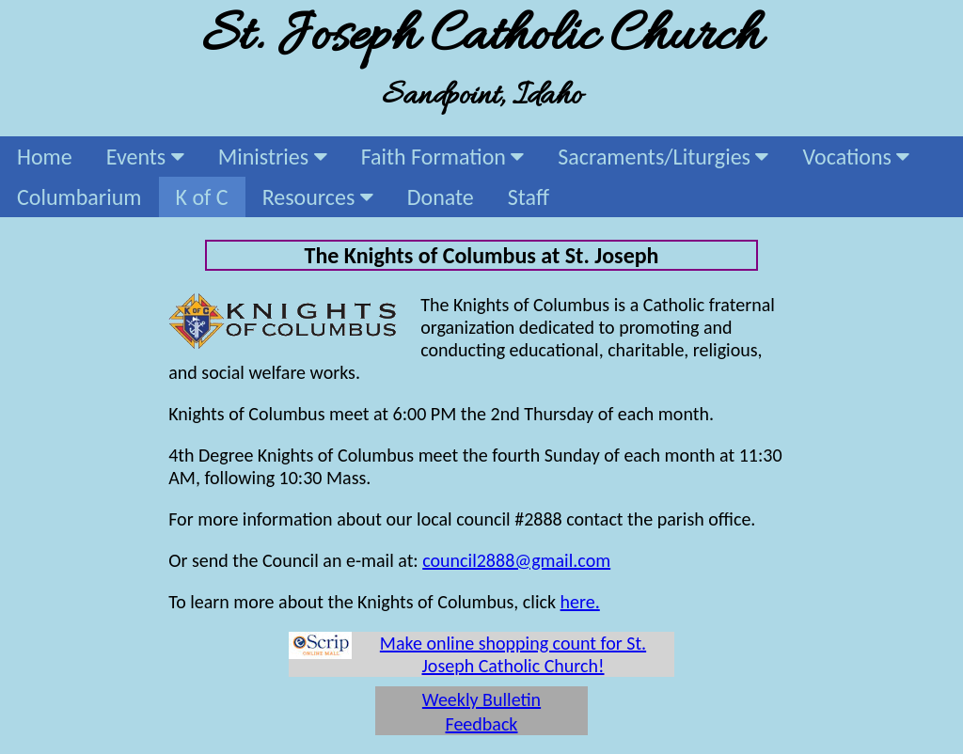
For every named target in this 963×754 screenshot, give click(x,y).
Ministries (272, 156)
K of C (202, 197)
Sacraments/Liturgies (663, 156)
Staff (528, 197)
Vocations (855, 156)
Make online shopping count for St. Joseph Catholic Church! (513, 654)
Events (145, 156)
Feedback (482, 724)
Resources (317, 197)
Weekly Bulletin (481, 699)
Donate (440, 197)
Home (44, 156)
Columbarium (79, 197)
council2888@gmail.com (516, 560)
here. (580, 601)
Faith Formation (443, 156)
